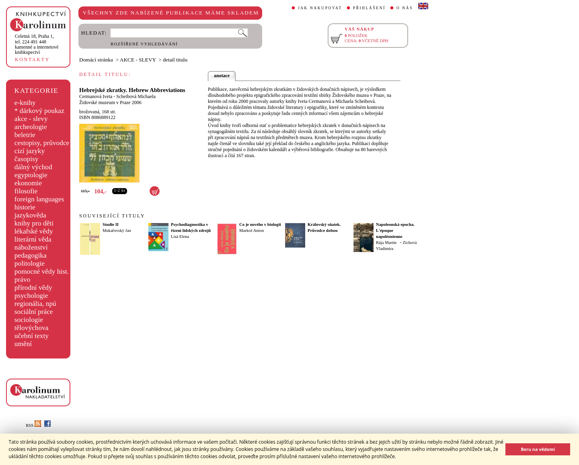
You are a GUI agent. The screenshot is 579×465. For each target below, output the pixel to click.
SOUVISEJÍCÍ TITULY (112, 216)
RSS (33, 425)
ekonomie (28, 183)
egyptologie (30, 175)
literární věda (32, 239)
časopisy (26, 159)
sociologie (28, 320)
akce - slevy (31, 119)
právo (22, 279)
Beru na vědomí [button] (538, 449)
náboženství (31, 247)
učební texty (31, 336)
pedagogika (30, 255)
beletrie (24, 135)
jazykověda (30, 215)
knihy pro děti (33, 223)
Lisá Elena (180, 236)
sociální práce (33, 311)
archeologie (30, 127)
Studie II (111, 224)
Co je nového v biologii (260, 224)
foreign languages (39, 199)
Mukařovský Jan (117, 230)
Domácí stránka (96, 60)
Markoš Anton (251, 230)
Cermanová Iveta (95, 96)
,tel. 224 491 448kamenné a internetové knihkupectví (37, 44)
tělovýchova (31, 328)
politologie (29, 263)
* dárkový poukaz (39, 111)
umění (23, 344)
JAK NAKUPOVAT (320, 8)
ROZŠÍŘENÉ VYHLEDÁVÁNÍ (144, 44)
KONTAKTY (32, 59)
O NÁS (404, 8)
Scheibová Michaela (136, 96)
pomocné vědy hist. (41, 271)
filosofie (26, 191)
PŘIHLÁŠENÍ (369, 8)
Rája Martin (386, 242)
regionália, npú (35, 303)
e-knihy (25, 103)
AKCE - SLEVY (138, 60)
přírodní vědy (33, 287)
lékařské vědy (33, 231)
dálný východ (33, 167)
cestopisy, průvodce (42, 143)
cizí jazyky (29, 151)
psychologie (31, 295)
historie (24, 207)
